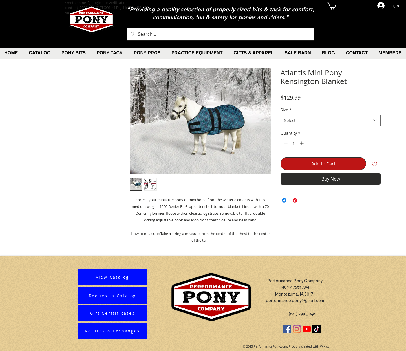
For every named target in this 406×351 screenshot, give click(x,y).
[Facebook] (287, 329)
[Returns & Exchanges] (112, 331)
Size (286, 109)
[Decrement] (284, 143)
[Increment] (302, 143)
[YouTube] (307, 329)
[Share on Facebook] (284, 200)
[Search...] (220, 34)
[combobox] (331, 120)
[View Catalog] (112, 277)
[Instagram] (297, 329)
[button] (331, 6)
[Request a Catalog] (112, 295)
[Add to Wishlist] (374, 163)
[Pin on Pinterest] (295, 200)
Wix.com (326, 346)
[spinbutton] (293, 143)
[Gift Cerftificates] (112, 313)
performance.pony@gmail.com (295, 300)
